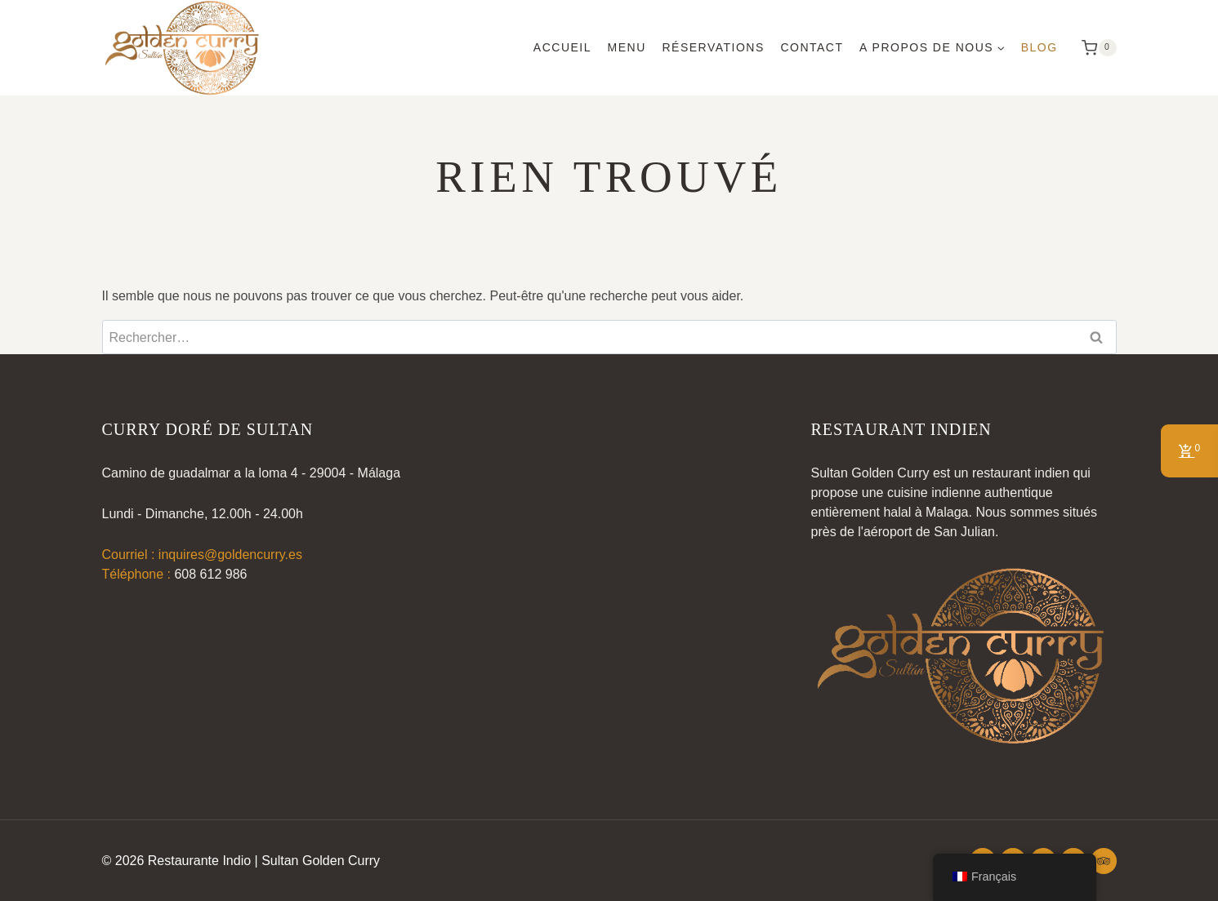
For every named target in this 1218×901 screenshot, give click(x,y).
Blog (1039, 47)
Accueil (562, 47)
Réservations (713, 47)
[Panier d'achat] (1094, 48)
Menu (627, 47)
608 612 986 (210, 574)
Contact (811, 47)
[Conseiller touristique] (1104, 861)
